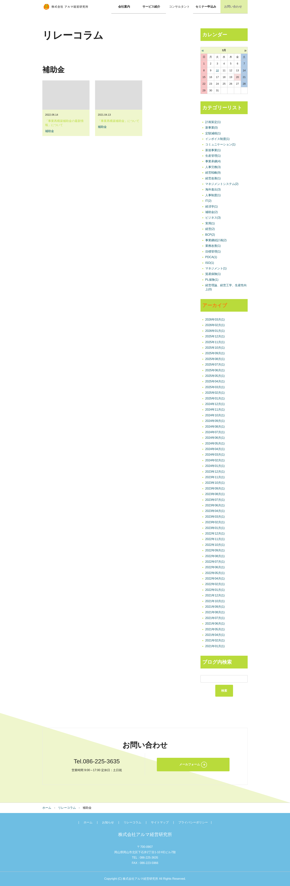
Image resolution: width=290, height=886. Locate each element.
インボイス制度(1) (217, 138)
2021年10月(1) (215, 601)
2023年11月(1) (215, 477)
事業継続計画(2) (216, 240)
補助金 (49, 131)
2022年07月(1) (215, 561)
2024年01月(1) (215, 465)
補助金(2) (211, 212)
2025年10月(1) (215, 347)
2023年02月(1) (215, 522)
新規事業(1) (213, 150)
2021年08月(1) (215, 612)
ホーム (46, 807)
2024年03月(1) (215, 454)
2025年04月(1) (215, 381)
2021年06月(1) (215, 623)
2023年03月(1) (215, 516)
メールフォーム (189, 764)
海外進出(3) (213, 189)
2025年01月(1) (215, 398)
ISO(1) (209, 262)
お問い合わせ (234, 6)
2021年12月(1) (215, 595)
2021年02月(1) (215, 640)
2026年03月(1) (215, 319)
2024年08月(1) (215, 426)
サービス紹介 (152, 6)
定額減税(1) (213, 133)
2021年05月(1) (215, 629)
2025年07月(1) (215, 364)
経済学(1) (211, 206)
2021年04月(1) (215, 634)
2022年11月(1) (215, 539)
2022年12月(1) (215, 533)
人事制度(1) (213, 195)
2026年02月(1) (215, 325)
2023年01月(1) (215, 528)
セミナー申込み (206, 6)
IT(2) (208, 200)
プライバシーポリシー (193, 822)
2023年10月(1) (215, 483)
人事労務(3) (213, 167)
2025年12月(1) (215, 336)
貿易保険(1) (213, 274)
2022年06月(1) (215, 567)
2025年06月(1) (215, 370)
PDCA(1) (211, 257)
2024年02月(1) (215, 460)
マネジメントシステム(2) (222, 183)
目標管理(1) (213, 251)
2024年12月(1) (215, 404)
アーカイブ (214, 305)
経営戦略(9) (213, 172)
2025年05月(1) (215, 375)
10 (217, 70)
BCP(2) (210, 234)
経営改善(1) (213, 178)
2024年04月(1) (215, 449)
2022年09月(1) (215, 550)
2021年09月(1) (215, 606)
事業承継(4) (213, 161)
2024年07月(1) (215, 432)
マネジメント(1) (216, 268)
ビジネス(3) (213, 217)
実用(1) (210, 223)
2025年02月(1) (215, 392)
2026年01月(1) (215, 330)
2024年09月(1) (215, 420)
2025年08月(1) (215, 359)
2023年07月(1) (215, 499)
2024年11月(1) (215, 409)
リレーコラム (67, 807)
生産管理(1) (213, 155)
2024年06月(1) (215, 437)
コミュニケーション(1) (220, 144)
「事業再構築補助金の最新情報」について (64, 123)
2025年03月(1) (215, 387)
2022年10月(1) (215, 544)
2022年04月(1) (215, 578)
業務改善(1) (213, 245)
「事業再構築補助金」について (118, 121)
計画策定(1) (213, 122)
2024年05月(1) (215, 443)
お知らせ (108, 822)
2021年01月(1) (215, 646)
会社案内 (125, 6)
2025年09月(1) (215, 353)
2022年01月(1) (215, 589)
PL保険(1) (211, 279)
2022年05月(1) (215, 573)
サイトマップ (160, 822)
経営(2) (210, 228)
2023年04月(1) (215, 511)
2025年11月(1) (215, 342)
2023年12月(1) (215, 471)
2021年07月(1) (215, 618)
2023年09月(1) (215, 488)
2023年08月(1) (215, 494)
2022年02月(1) (215, 584)
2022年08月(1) (215, 556)
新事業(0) (211, 127)
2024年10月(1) (215, 415)
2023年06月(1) (215, 505)
